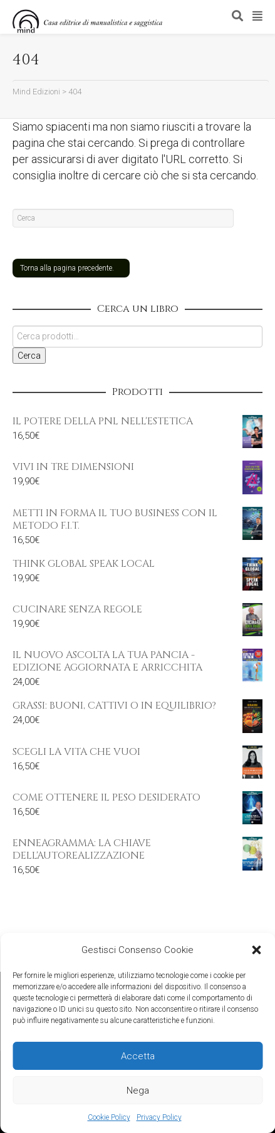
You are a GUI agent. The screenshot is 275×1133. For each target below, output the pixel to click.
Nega (138, 1090)
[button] (256, 950)
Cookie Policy (109, 1117)
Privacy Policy (159, 1117)
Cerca (29, 356)
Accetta (138, 1056)
